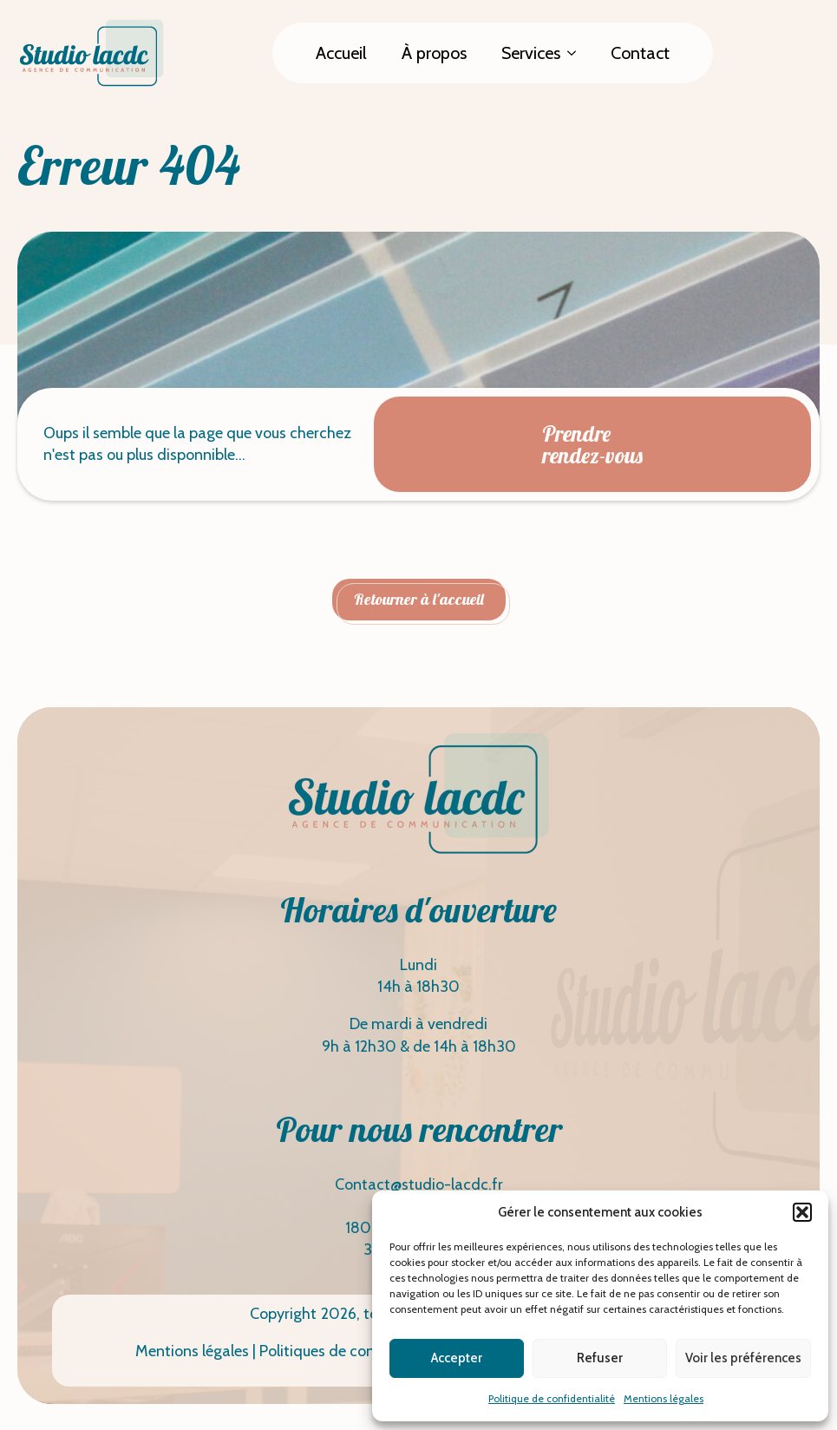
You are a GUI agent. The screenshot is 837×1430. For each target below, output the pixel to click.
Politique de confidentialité (551, 1398)
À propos (434, 53)
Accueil (341, 53)
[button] (802, 1212)
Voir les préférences (743, 1358)
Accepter (456, 1358)
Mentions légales (663, 1398)
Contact (640, 53)
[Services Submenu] (576, 53)
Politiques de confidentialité (354, 1351)
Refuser (600, 1358)
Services (530, 53)
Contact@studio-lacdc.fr (419, 1184)
